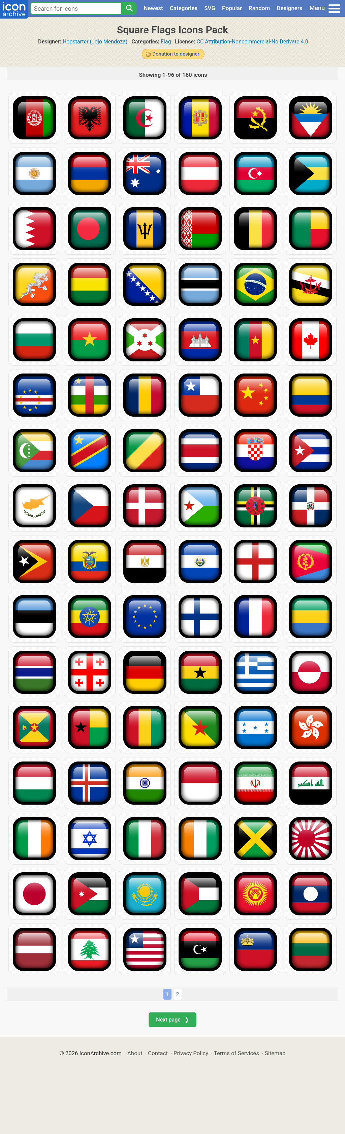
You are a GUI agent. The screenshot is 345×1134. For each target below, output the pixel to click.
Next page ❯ (172, 1019)
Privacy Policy (191, 1053)
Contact (158, 1053)
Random (259, 8)
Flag (166, 41)
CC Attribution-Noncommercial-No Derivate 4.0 (252, 41)
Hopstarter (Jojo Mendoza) (95, 41)
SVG (209, 8)
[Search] (129, 8)
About (135, 1053)
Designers (289, 8)
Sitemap (275, 1053)
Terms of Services (236, 1053)
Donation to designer (175, 54)
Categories (184, 8)
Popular (232, 8)
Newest (153, 8)
